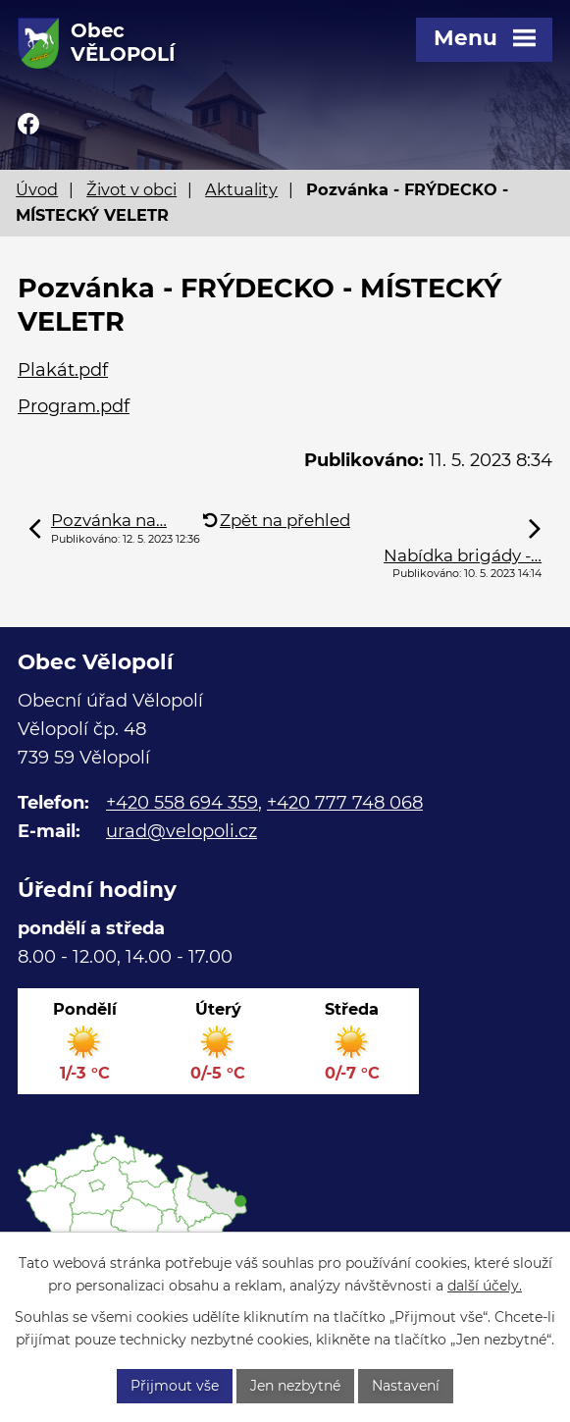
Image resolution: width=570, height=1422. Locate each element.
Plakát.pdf (63, 370)
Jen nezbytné (295, 1386)
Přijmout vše (174, 1386)
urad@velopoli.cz (181, 831)
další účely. (484, 1285)
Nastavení (406, 1386)
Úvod (37, 189)
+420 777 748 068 (345, 803)
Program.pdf (74, 406)
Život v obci (131, 189)
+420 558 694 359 (182, 803)
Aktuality (241, 189)
